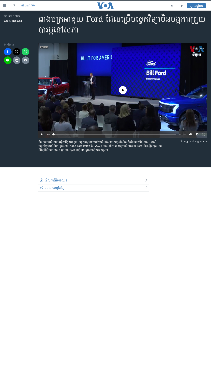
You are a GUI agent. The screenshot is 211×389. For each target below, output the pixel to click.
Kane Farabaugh (13, 21)
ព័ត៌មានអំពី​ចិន (28, 6)
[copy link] (17, 60)
